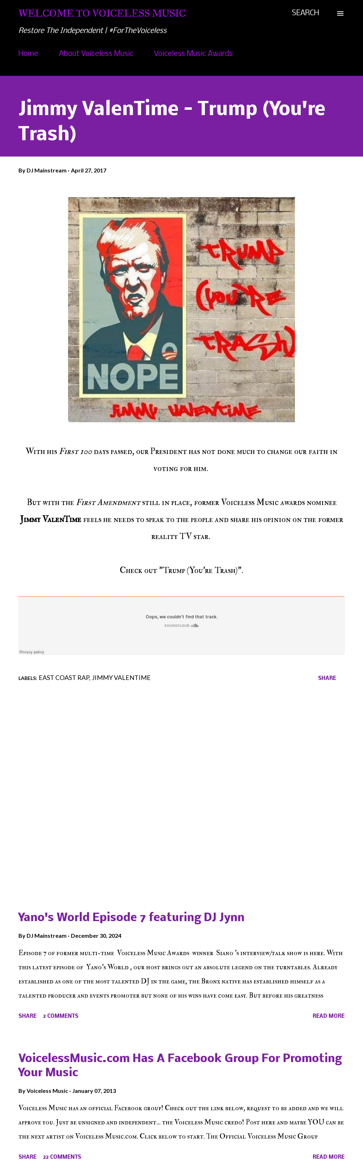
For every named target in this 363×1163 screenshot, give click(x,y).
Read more (329, 1016)
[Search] (305, 13)
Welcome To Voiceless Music (102, 13)
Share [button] (327, 678)
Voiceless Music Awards (193, 54)
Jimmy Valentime (121, 677)
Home (28, 54)
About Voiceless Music (96, 54)
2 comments (60, 1016)
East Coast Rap (64, 677)
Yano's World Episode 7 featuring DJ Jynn (131, 918)
